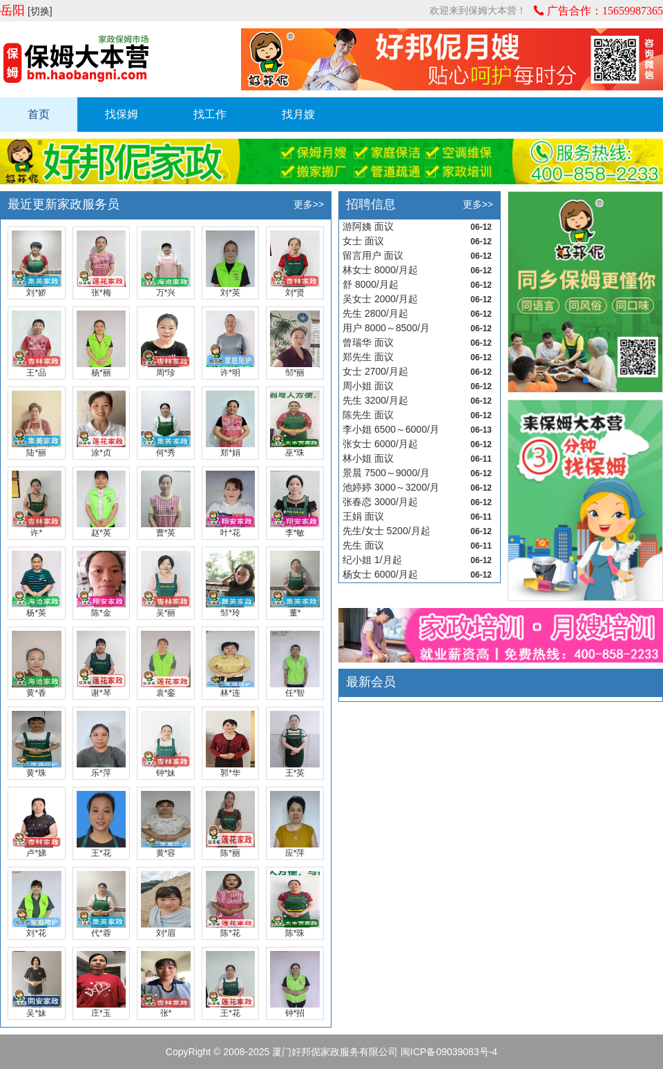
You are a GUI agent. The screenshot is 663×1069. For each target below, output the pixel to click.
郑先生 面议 (368, 356)
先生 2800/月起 (375, 313)
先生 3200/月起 (375, 400)
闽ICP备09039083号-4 (449, 1051)
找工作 (210, 114)
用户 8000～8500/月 (386, 327)
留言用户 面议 (373, 255)
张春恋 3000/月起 (380, 501)
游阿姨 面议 (368, 226)
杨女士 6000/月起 (380, 574)
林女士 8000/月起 (380, 269)
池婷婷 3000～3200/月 (391, 487)
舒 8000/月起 (370, 284)
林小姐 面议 (368, 458)
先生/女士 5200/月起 (386, 530)
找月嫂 (298, 114)
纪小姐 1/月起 (372, 559)
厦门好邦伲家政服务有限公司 (335, 1051)
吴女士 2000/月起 (380, 298)
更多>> (309, 204)
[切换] (40, 11)
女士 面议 (363, 240)
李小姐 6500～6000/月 (391, 429)
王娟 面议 (363, 516)
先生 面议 (363, 545)
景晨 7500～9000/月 (386, 472)
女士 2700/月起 (375, 371)
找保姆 (121, 114)
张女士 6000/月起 (380, 443)
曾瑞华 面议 (368, 342)
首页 (39, 114)
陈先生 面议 (368, 414)
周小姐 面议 (368, 385)
